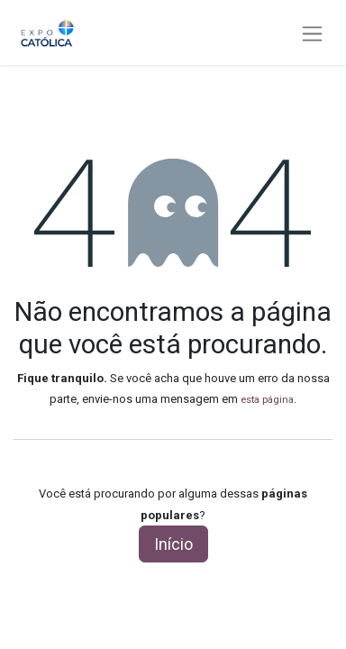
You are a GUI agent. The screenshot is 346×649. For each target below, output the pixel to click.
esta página (267, 399)
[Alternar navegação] (312, 33)
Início (173, 544)
